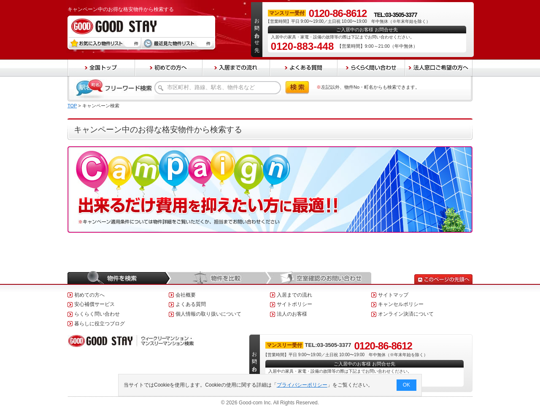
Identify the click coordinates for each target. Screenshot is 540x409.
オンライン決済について (406, 314)
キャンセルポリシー (401, 304)
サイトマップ (393, 295)
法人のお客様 (292, 314)
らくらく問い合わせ (97, 314)
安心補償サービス (94, 304)
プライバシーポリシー (302, 385)
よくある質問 (191, 304)
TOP (72, 105)
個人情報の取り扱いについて (208, 314)
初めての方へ (89, 295)
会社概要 (186, 295)
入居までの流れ (294, 295)
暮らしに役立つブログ (99, 324)
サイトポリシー (294, 304)
